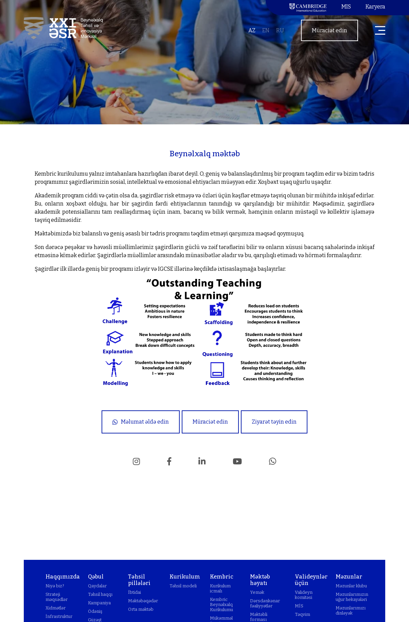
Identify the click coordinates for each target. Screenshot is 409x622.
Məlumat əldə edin (140, 422)
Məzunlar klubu (351, 585)
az (251, 30)
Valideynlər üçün (311, 579)
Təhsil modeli (183, 585)
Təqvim (302, 614)
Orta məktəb (141, 609)
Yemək (257, 592)
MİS (299, 605)
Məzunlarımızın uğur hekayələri (352, 597)
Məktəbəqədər (143, 600)
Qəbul (96, 576)
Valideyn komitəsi (304, 595)
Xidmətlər (56, 607)
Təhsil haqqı (100, 594)
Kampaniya (99, 602)
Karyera (375, 6)
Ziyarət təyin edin (274, 422)
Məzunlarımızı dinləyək (351, 610)
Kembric (221, 576)
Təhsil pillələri (139, 579)
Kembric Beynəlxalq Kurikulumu (221, 604)
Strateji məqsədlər (57, 597)
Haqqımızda (63, 576)
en (265, 30)
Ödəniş (95, 611)
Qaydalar (97, 585)
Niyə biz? (55, 585)
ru (280, 30)
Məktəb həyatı (260, 579)
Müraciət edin (329, 30)
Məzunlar (349, 576)
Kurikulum (185, 576)
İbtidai (134, 592)
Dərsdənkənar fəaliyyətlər (265, 603)
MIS (346, 6)
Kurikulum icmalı (220, 588)
